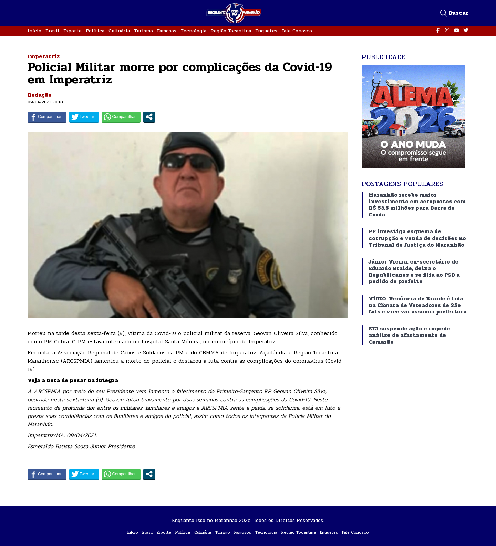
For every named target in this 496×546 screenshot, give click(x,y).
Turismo (143, 30)
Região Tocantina (230, 30)
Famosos (166, 30)
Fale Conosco (296, 30)
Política (95, 30)
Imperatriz (44, 56)
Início (34, 30)
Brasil (52, 30)
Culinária (119, 30)
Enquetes (266, 30)
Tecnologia (193, 30)
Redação (40, 95)
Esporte (72, 30)
